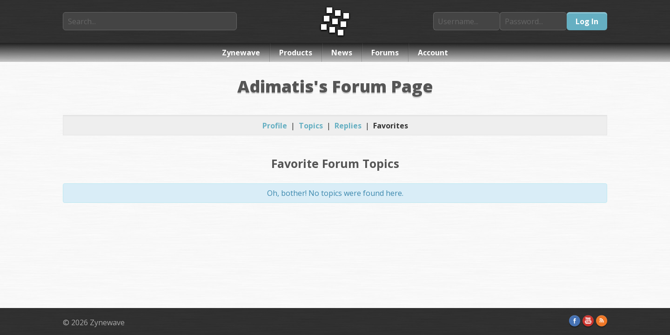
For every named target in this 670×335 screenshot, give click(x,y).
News (341, 52)
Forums (385, 52)
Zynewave (241, 52)
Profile (274, 126)
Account (433, 52)
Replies (348, 126)
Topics (311, 126)
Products (295, 52)
